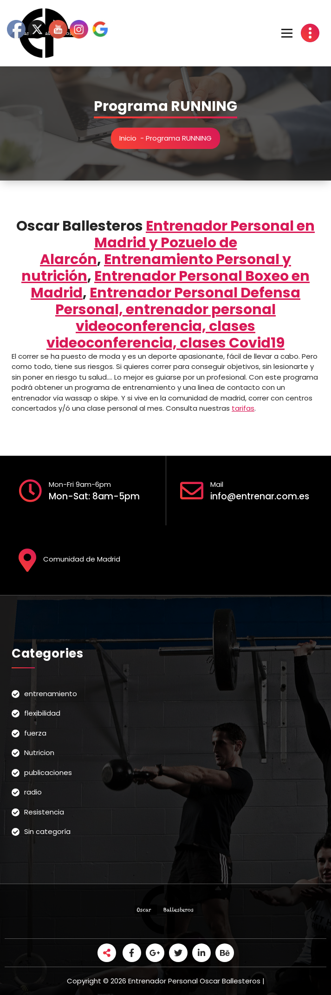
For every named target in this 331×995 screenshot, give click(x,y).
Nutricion (39, 752)
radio (33, 792)
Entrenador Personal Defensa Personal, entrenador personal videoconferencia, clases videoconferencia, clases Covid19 (173, 318)
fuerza (35, 733)
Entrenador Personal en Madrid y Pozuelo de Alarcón (177, 242)
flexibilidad (42, 713)
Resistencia (44, 812)
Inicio (127, 138)
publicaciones (48, 772)
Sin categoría (47, 831)
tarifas (243, 408)
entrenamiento (50, 693)
